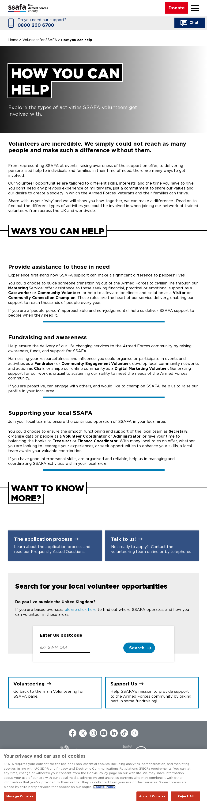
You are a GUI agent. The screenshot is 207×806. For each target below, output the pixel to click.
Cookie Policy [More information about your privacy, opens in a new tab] (104, 787)
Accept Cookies (152, 796)
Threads (134, 733)
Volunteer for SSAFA (40, 40)
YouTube (103, 733)
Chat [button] (190, 23)
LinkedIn (114, 733)
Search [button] (136, 647)
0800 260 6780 (36, 25)
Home (13, 40)
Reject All (185, 796)
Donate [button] (176, 7)
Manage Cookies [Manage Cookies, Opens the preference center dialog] (19, 796)
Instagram (93, 733)
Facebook (72, 733)
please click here (80, 609)
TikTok (124, 733)
